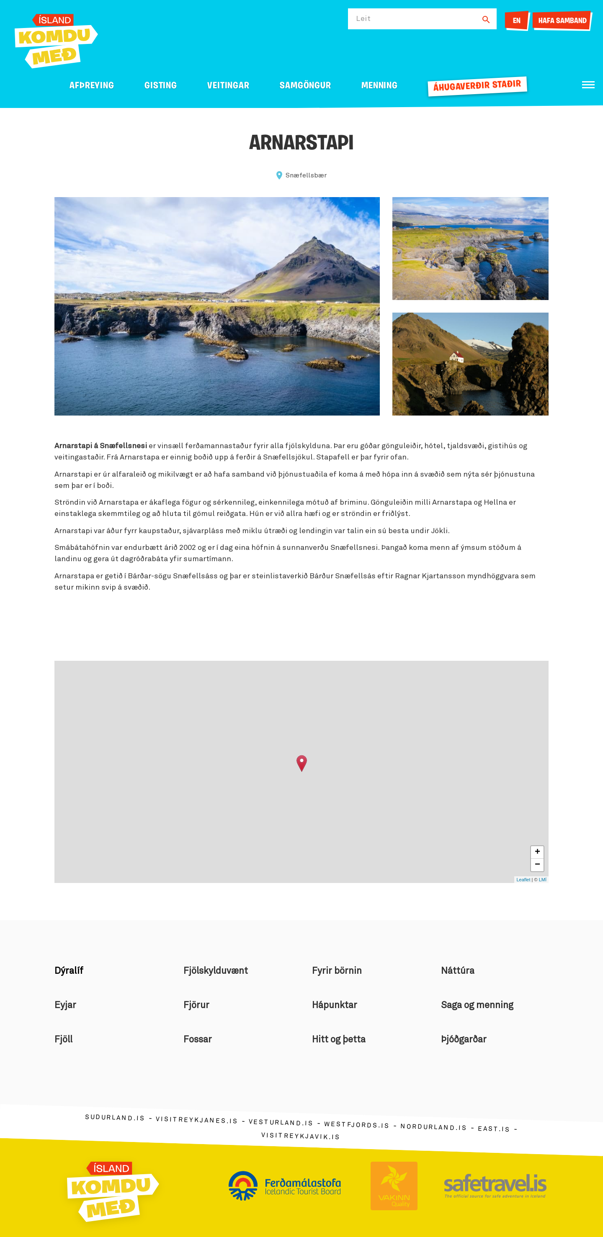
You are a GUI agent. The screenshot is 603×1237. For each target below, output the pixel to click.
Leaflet (523, 879)
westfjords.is (357, 1125)
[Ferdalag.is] (56, 39)
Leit (363, 19)
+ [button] (537, 852)
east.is (494, 1128)
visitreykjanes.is (197, 1120)
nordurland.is (433, 1127)
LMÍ (542, 879)
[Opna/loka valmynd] (588, 84)
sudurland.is (115, 1118)
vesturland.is (281, 1123)
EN (517, 21)
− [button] (537, 865)
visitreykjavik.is (300, 1136)
